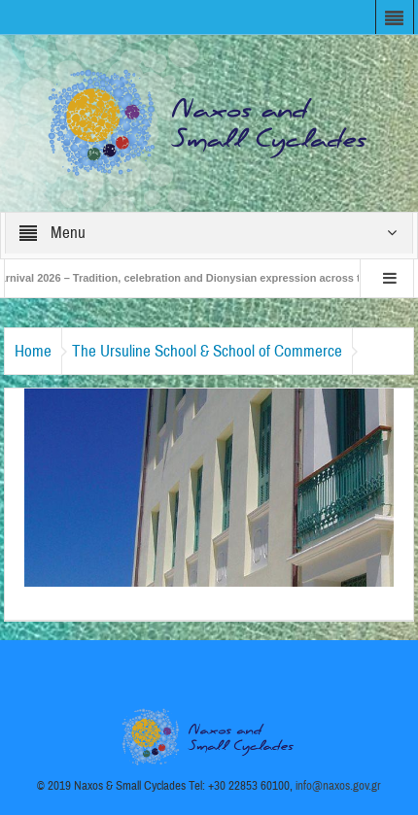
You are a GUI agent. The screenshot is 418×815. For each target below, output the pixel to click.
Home (33, 351)
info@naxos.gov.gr (338, 786)
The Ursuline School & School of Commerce (207, 351)
